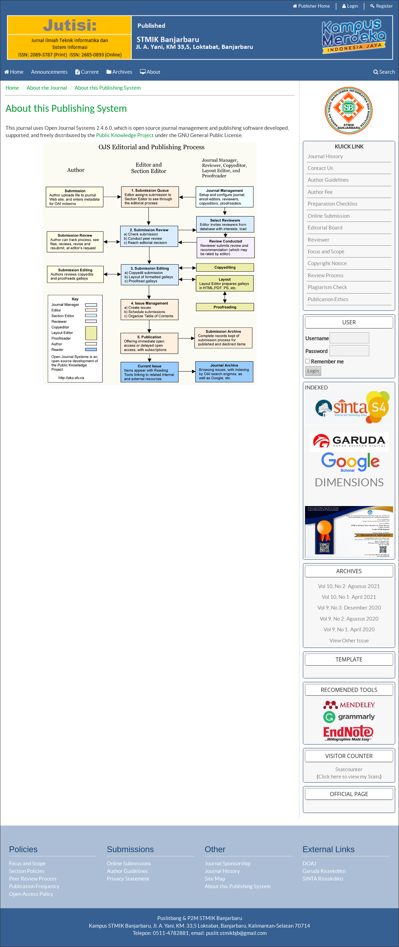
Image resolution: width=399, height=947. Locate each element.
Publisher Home (311, 6)
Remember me (327, 361)
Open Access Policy (31, 894)
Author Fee (320, 192)
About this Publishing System (108, 88)
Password (316, 351)
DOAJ (309, 863)
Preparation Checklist (333, 204)
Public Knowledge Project (125, 135)
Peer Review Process (33, 879)
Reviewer (319, 240)
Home (14, 72)
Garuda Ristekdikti (324, 871)
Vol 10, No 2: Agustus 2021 (349, 586)
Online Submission (329, 216)
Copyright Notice (327, 263)
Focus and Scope (326, 251)
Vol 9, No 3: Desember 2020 (349, 608)
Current (87, 72)
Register (381, 6)
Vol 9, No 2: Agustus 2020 (349, 619)
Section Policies (27, 871)
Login (350, 6)
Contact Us (320, 168)
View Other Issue (349, 640)
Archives (119, 72)
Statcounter (349, 769)
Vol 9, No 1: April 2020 (349, 629)
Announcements (49, 72)
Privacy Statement (128, 879)
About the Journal (47, 88)
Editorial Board (325, 228)
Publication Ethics (328, 299)
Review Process (326, 275)
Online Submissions (129, 863)
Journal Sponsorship (227, 863)
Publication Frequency (34, 886)
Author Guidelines (328, 180)
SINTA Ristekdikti (323, 879)
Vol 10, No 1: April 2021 (349, 597)
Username (317, 338)
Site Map (215, 879)
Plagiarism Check (327, 287)
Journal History (325, 156)
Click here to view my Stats (349, 776)
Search (384, 72)
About (150, 72)
